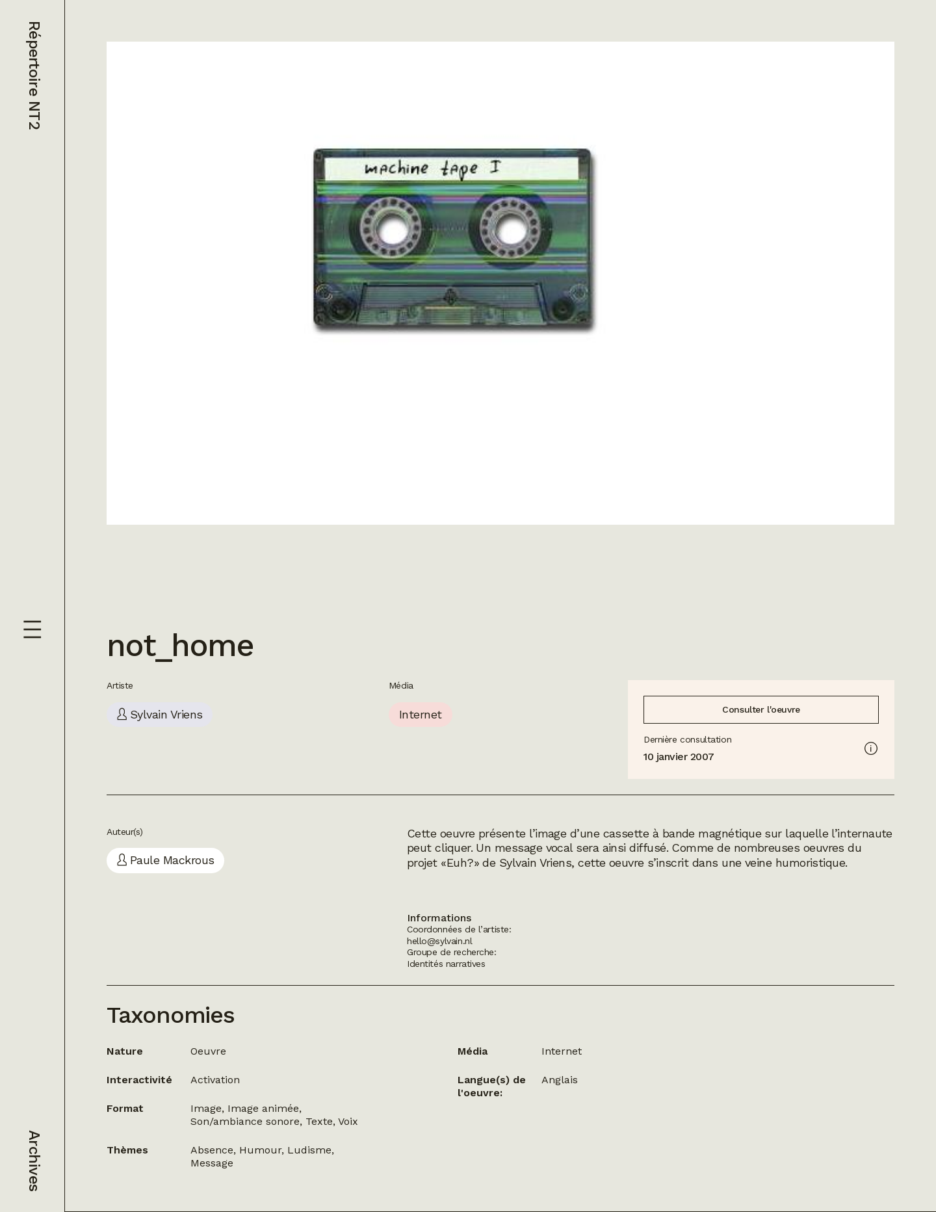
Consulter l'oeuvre (761, 709)
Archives (34, 1160)
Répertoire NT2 (34, 75)
